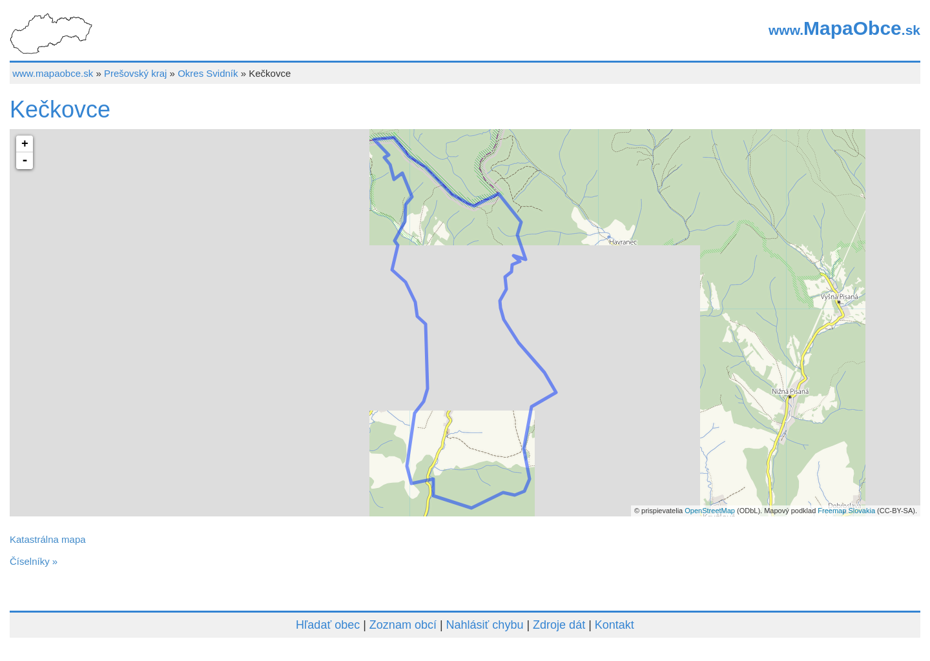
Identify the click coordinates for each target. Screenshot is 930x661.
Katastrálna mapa (48, 539)
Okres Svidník (208, 73)
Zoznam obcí (403, 624)
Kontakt (614, 624)
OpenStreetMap (710, 510)
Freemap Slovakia (846, 510)
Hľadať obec (328, 624)
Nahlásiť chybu (485, 624)
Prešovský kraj (135, 73)
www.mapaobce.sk (52, 73)
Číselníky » (33, 561)
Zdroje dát (559, 624)
